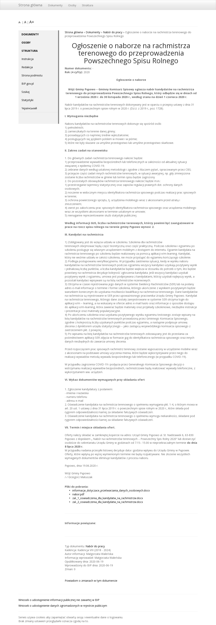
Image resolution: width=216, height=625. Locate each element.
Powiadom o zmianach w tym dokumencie (91, 580)
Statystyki (27, 100)
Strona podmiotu (32, 75)
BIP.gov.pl (28, 83)
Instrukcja (28, 59)
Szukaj (26, 92)
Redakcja (27, 67)
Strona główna (30, 5)
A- (19, 22)
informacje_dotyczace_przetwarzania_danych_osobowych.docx (111, 490)
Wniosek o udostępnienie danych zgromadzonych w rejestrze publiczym (62, 605)
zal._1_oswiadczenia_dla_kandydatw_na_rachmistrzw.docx (107, 498)
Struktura (87, 5)
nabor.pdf (78, 494)
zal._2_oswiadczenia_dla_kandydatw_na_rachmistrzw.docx (107, 502)
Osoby (72, 5)
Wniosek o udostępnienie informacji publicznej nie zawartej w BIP (58, 600)
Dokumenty (55, 5)
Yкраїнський (29, 108)
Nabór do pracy (112, 32)
